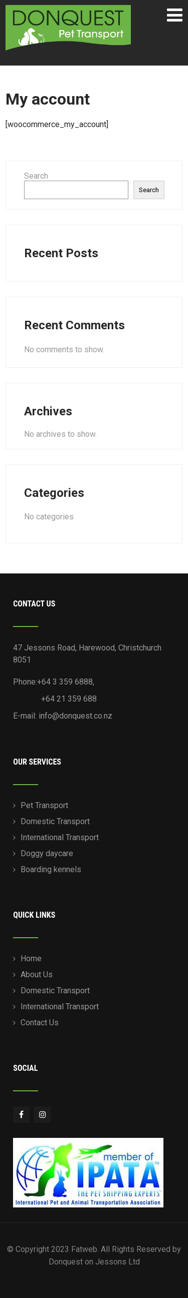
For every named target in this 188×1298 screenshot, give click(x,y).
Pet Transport (44, 805)
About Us (37, 974)
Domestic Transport (55, 821)
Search (36, 176)
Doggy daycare (47, 853)
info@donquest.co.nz (75, 716)
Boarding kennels (51, 869)
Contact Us (40, 1022)
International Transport (60, 837)
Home (31, 958)
